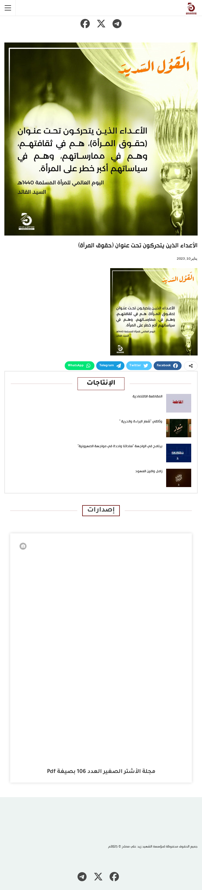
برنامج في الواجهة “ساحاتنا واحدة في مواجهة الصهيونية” (120, 446)
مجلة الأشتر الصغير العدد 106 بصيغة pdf (101, 772)
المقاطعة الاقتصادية (147, 396)
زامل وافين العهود (148, 471)
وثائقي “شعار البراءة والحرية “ (140, 421)
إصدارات (101, 510)
